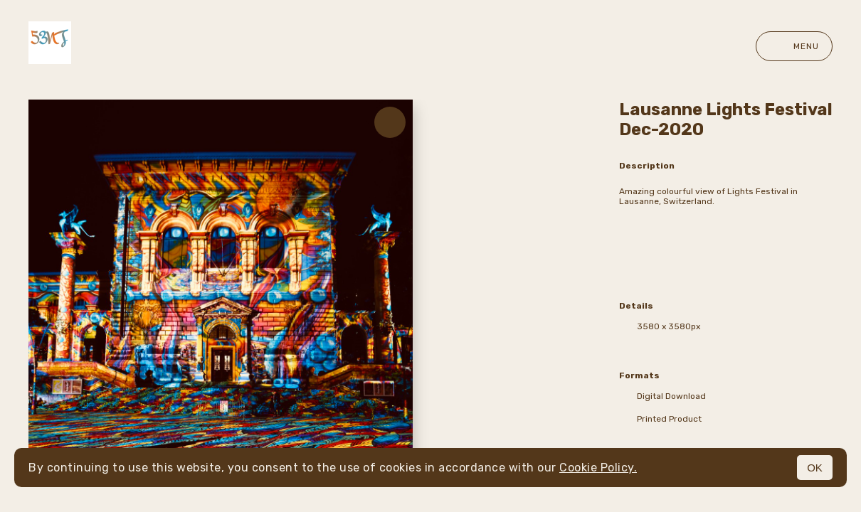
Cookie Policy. (598, 467)
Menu (794, 46)
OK (815, 468)
